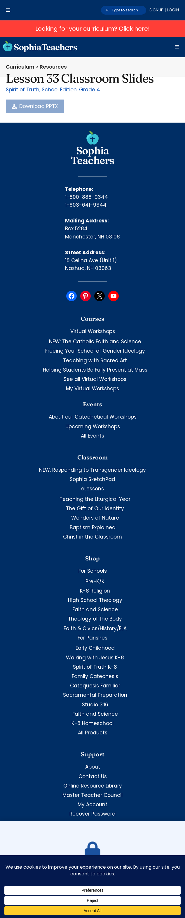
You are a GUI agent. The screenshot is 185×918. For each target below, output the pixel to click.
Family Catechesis (95, 676)
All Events (92, 435)
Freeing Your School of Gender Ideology (95, 350)
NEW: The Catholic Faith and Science (95, 341)
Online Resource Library (92, 785)
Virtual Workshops (92, 331)
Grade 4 (89, 89)
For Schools (92, 570)
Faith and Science (95, 609)
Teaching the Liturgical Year (95, 499)
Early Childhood (95, 648)
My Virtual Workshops (92, 388)
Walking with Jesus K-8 (95, 657)
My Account (92, 804)
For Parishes (92, 637)
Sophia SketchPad (92, 479)
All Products (92, 732)
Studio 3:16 (95, 704)
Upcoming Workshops (92, 426)
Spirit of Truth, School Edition (41, 89)
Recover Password (92, 813)
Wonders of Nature (95, 517)
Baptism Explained (93, 527)
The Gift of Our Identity (95, 508)
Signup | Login (164, 10)
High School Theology (95, 600)
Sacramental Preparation (95, 694)
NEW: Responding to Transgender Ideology (92, 469)
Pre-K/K (94, 581)
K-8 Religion (95, 590)
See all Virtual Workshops (95, 379)
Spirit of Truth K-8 (95, 666)
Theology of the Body (95, 618)
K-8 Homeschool (92, 723)
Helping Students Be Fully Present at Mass (95, 369)
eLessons (92, 488)
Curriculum (20, 66)
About (92, 766)
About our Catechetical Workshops (93, 416)
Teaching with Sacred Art (95, 360)
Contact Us (92, 776)
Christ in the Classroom (92, 536)
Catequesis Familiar (95, 685)
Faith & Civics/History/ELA (95, 628)
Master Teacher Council (92, 795)
